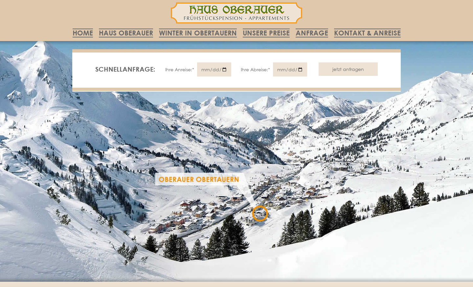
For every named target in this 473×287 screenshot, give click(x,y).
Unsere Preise (266, 33)
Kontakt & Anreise (367, 33)
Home (83, 33)
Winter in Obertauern (198, 33)
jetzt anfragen (348, 69)
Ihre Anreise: (180, 69)
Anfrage (312, 33)
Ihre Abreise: (256, 69)
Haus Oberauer (126, 33)
